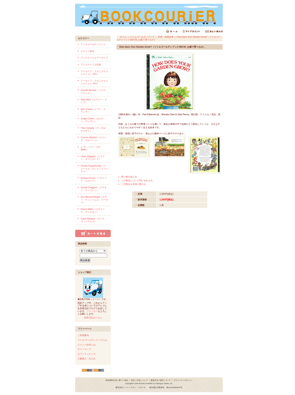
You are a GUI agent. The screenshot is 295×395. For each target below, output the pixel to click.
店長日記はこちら (93, 317)
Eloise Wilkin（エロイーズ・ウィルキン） (93, 210)
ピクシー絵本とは (87, 344)
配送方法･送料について (161, 380)
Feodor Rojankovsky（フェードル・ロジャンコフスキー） (94, 169)
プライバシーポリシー (182, 380)
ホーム (123, 37)
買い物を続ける (129, 176)
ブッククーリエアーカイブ (94, 57)
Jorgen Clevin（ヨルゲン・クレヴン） (92, 120)
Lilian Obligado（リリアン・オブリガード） (93, 158)
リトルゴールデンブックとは (92, 340)
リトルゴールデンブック (93, 44)
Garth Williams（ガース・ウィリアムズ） (94, 220)
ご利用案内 (83, 335)
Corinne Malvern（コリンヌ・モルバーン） (93, 139)
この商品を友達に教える (133, 184)
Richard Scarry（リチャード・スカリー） (94, 179)
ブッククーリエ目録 (91, 64)
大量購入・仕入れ (87, 358)
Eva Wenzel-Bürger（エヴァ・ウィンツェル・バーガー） (94, 200)
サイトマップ (84, 349)
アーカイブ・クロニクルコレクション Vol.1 (94, 72)
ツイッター (92, 311)
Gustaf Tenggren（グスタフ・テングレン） (93, 189)
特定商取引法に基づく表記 (117, 380)
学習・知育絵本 (166, 37)
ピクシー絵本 (87, 51)
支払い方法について (139, 380)
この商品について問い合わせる (137, 180)
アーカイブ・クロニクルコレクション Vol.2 (94, 82)
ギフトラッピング (87, 354)
